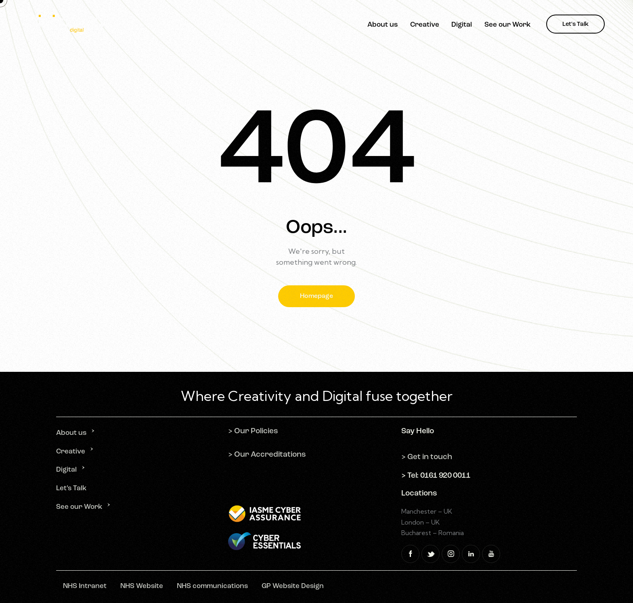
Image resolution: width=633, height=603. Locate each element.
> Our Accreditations (267, 455)
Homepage (316, 296)
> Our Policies (253, 431)
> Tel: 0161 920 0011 (435, 476)
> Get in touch (426, 457)
